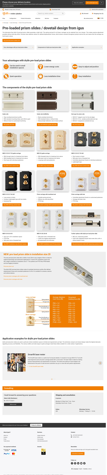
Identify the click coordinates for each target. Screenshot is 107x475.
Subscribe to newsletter (77, 453)
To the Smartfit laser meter (47, 366)
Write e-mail (13, 404)
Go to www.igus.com (92, 2)
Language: (76, 468)
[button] (50, 379)
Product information (26, 18)
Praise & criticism (36, 425)
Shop (3, 18)
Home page (5, 22)
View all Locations (78, 2)
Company (56, 18)
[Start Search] (63, 13)
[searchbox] (49, 13)
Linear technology (13, 22)
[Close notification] (101, 2)
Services (47, 18)
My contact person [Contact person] (88, 18)
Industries (37, 18)
